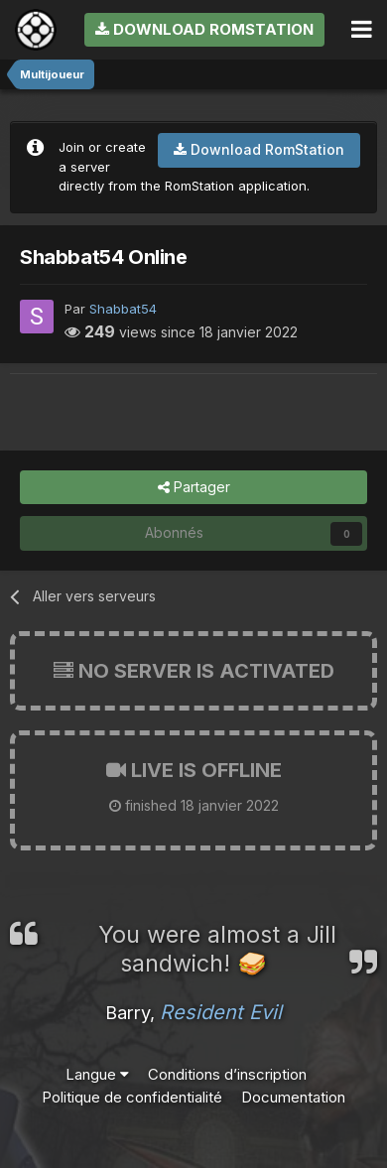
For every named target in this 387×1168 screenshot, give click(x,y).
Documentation (293, 1097)
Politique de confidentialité (132, 1097)
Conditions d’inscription (227, 1074)
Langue (97, 1074)
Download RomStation (204, 29)
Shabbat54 (123, 309)
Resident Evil (221, 1012)
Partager (194, 487)
